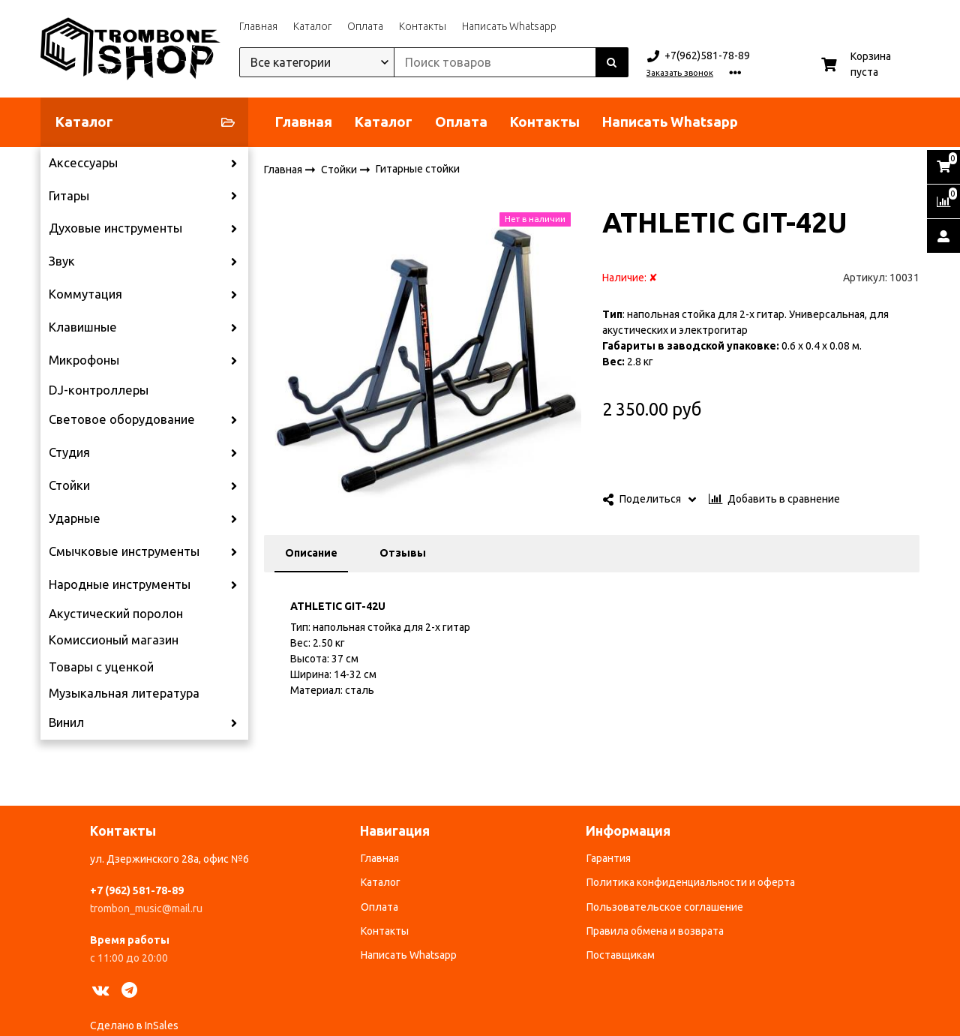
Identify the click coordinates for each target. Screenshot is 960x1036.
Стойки (69, 485)
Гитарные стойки (418, 169)
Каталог (312, 26)
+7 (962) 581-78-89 (137, 890)
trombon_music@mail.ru (146, 908)
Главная (258, 26)
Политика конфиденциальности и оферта (690, 882)
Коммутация (85, 294)
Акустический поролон (116, 613)
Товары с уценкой (101, 667)
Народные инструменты (119, 584)
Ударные (74, 518)
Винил (66, 722)
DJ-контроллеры (98, 390)
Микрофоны (84, 360)
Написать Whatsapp (509, 26)
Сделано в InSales (134, 1025)
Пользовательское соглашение (664, 907)
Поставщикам (620, 955)
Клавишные (83, 327)
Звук (62, 261)
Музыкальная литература (124, 693)
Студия (69, 452)
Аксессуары (83, 163)
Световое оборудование (122, 419)
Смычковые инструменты (124, 551)
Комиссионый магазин (113, 640)
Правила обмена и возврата (655, 931)
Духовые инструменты (115, 228)
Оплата (365, 26)
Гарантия (608, 858)
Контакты (422, 26)
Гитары (69, 196)
